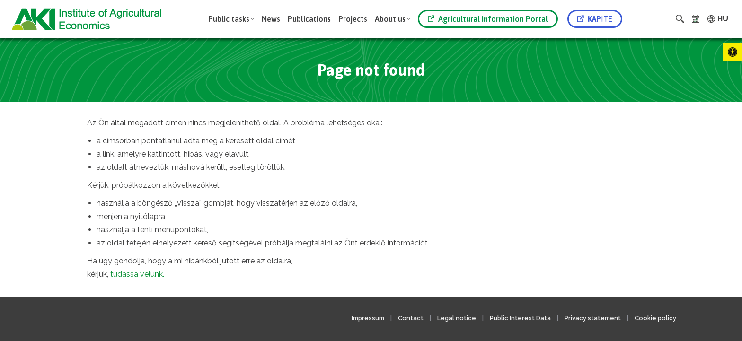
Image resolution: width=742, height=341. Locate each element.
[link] (732, 52)
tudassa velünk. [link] (137, 274)
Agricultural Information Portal (488, 19)
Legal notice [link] (457, 318)
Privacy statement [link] (593, 318)
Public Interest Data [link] (520, 318)
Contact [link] (411, 318)
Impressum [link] (368, 318)
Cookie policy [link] (655, 318)
